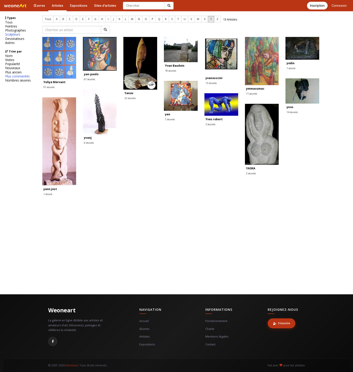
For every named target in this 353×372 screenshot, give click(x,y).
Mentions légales (217, 336)
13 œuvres (211, 83)
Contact (210, 344)
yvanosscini (214, 78)
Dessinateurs (14, 39)
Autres (10, 43)
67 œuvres (89, 79)
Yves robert (214, 119)
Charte (209, 329)
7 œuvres (170, 119)
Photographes (15, 30)
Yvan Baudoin (174, 66)
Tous (9, 22)
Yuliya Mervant (54, 82)
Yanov (128, 93)
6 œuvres (89, 142)
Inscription (317, 5)
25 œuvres (130, 98)
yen (167, 114)
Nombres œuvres (18, 80)
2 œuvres (251, 173)
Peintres (11, 26)
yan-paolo (91, 74)
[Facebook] (52, 341)
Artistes (57, 5)
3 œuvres (210, 124)
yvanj (88, 138)
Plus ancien (13, 72)
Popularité (12, 64)
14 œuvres (292, 112)
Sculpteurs (12, 34)
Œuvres (39, 5)
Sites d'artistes (105, 5)
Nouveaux (12, 68)
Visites (9, 60)
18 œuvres (170, 70)
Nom (9, 56)
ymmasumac (255, 89)
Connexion (339, 5)
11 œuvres (251, 93)
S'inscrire (281, 323)
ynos (290, 107)
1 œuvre (291, 68)
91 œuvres (48, 87)
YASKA (250, 168)
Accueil (144, 321)
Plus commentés (17, 76)
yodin (290, 63)
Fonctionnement (216, 321)
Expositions (78, 5)
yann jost (50, 189)
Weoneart (61, 310)
